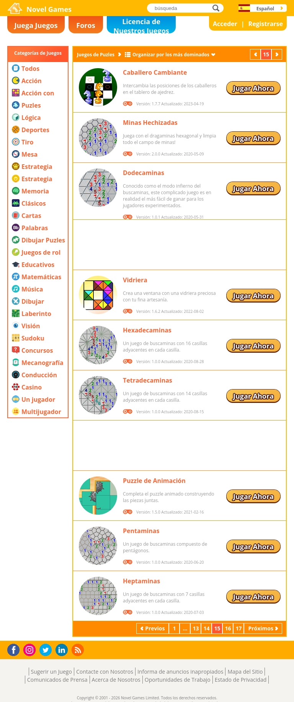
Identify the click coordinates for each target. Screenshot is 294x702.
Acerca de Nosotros (116, 679)
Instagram (31, 649)
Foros (85, 25)
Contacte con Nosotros (104, 671)
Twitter (47, 650)
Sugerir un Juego (51, 671)
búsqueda (218, 8)
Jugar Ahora (253, 88)
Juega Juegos (36, 25)
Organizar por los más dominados (170, 54)
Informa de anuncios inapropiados (180, 671)
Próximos (277, 54)
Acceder (225, 24)
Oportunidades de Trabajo (178, 679)
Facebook (15, 649)
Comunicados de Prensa (57, 679)
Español (265, 8)
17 (238, 628)
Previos (256, 54)
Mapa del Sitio (245, 671)
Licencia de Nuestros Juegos (141, 25)
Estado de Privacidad (241, 679)
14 (206, 628)
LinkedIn (63, 650)
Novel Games (49, 9)
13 (196, 628)
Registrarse (265, 24)
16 (228, 628)
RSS (79, 649)
